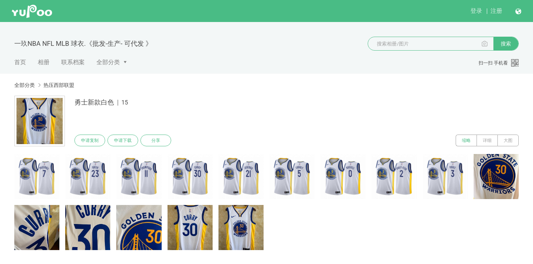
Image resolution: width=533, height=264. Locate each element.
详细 (487, 140)
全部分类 (108, 62)
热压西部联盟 (58, 85)
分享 (155, 140)
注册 (496, 10)
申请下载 (123, 140)
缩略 (466, 140)
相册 (43, 62)
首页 (20, 62)
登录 (476, 10)
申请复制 (90, 140)
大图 (508, 140)
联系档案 (73, 62)
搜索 (506, 44)
